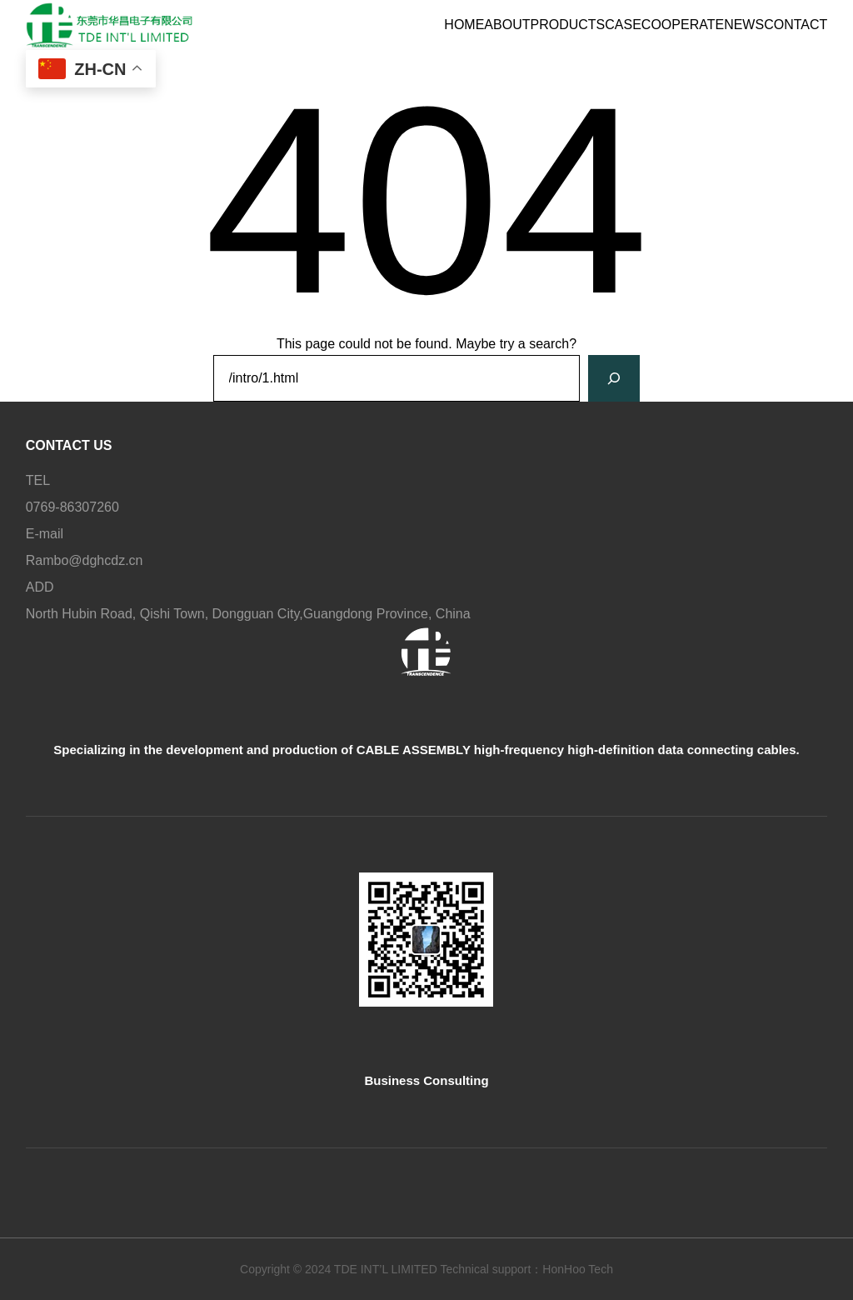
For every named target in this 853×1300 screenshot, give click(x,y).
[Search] (614, 378)
